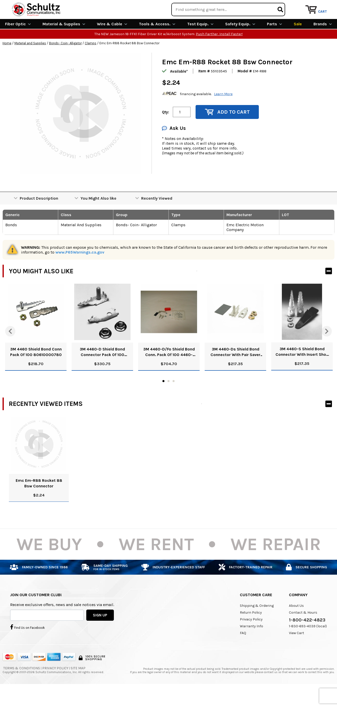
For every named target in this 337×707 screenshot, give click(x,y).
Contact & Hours (303, 631)
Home (7, 62)
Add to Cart (227, 130)
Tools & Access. (157, 42)
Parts (274, 42)
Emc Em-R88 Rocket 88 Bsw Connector (39, 501)
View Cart (296, 651)
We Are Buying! (237, 6)
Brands (322, 42)
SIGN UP (100, 633)
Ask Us (174, 147)
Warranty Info (251, 644)
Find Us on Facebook (27, 645)
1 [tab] (163, 399)
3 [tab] (174, 399)
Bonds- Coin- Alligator (65, 62)
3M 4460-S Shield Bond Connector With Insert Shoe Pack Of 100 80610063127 (302, 370)
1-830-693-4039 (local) (308, 644)
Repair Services (321, 6)
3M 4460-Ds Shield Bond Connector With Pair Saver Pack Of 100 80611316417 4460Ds (235, 370)
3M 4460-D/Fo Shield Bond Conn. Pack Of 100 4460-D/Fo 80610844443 (169, 370)
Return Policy (251, 631)
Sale (298, 42)
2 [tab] (168, 399)
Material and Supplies (30, 62)
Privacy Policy (251, 637)
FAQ (243, 651)
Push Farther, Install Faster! (219, 52)
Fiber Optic (18, 42)
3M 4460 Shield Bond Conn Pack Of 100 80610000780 (36, 370)
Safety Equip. (240, 42)
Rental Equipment (279, 6)
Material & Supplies (64, 42)
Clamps (90, 62)
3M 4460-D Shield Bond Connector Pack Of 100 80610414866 (102, 370)
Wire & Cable (112, 42)
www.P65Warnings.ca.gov (79, 270)
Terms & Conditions (21, 686)
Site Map (78, 686)
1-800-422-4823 (307, 638)
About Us (296, 624)
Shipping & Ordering (257, 624)
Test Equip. (200, 42)
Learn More (223, 112)
